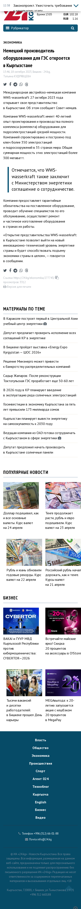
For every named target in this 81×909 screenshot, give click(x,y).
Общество (40, 748)
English (40, 802)
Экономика (12, 42)
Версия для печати (17, 287)
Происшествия (40, 763)
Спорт (40, 771)
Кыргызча (40, 794)
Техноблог (40, 786)
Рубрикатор (17, 28)
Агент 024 (41, 779)
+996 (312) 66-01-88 (46, 833)
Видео (40, 817)
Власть (40, 740)
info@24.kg (44, 839)
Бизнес (40, 809)
